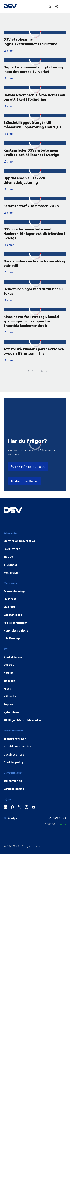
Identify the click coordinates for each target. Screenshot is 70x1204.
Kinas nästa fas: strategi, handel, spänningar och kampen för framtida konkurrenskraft (32, 321)
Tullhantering (13, 780)
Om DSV (9, 664)
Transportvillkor (15, 738)
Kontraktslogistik (16, 630)
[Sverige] (10, 818)
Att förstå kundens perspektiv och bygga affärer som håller (34, 351)
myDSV (8, 556)
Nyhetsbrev (11, 712)
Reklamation (12, 572)
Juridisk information (17, 746)
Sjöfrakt (9, 607)
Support (9, 704)
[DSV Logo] (10, 6)
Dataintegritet (14, 754)
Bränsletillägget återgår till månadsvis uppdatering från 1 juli (32, 124)
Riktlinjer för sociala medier (22, 720)
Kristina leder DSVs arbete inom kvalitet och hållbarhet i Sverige (31, 152)
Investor (9, 680)
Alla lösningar (13, 638)
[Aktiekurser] (55, 824)
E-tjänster (11, 564)
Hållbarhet (11, 696)
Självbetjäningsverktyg (19, 541)
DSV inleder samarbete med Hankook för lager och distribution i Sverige (34, 233)
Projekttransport (16, 622)
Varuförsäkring (14, 788)
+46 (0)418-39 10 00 (28, 466)
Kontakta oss (13, 657)
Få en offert (12, 549)
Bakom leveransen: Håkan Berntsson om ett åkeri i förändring (34, 97)
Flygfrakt (10, 599)
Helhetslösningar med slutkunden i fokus (33, 291)
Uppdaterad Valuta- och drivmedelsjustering (24, 180)
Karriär (8, 672)
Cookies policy (14, 762)
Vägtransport (13, 614)
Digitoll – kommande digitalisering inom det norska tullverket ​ (33, 69)
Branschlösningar (15, 591)
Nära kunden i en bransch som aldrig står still (34, 263)
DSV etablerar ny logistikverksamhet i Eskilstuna (30, 41)
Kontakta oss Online (24, 481)
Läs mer (35, 50)
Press (7, 688)
